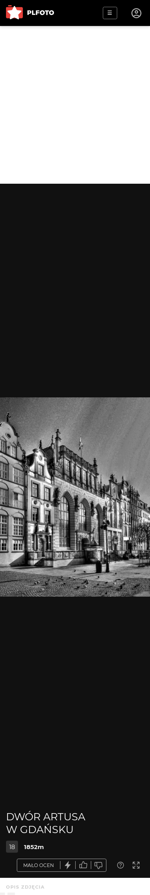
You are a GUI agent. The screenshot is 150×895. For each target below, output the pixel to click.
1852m (34, 847)
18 (12, 847)
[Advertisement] (75, 105)
